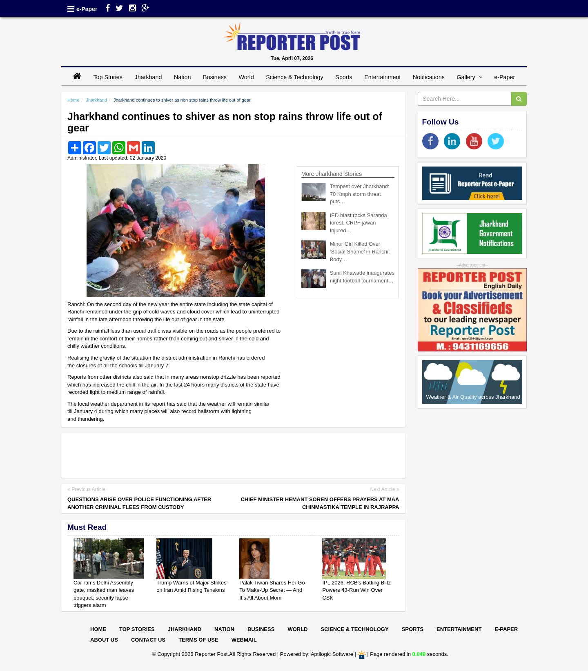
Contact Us (148, 640)
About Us (104, 640)
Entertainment (382, 77)
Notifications (429, 77)
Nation (182, 77)
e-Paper (86, 9)
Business (215, 77)
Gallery (469, 77)
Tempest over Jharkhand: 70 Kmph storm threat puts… (360, 193)
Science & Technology (294, 77)
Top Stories (107, 77)
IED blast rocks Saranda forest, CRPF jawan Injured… (358, 222)
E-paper (506, 629)
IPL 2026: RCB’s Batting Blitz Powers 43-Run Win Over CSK (356, 590)
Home (73, 100)
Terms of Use (198, 640)
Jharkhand (148, 77)
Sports (343, 77)
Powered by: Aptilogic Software (316, 654)
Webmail (244, 640)
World (246, 77)
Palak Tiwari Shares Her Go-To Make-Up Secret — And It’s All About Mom (273, 590)
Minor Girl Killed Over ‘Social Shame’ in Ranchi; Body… (360, 251)
